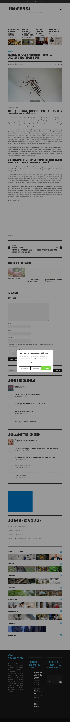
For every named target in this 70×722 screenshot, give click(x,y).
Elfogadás (46, 368)
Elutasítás (36, 368)
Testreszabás (24, 368)
